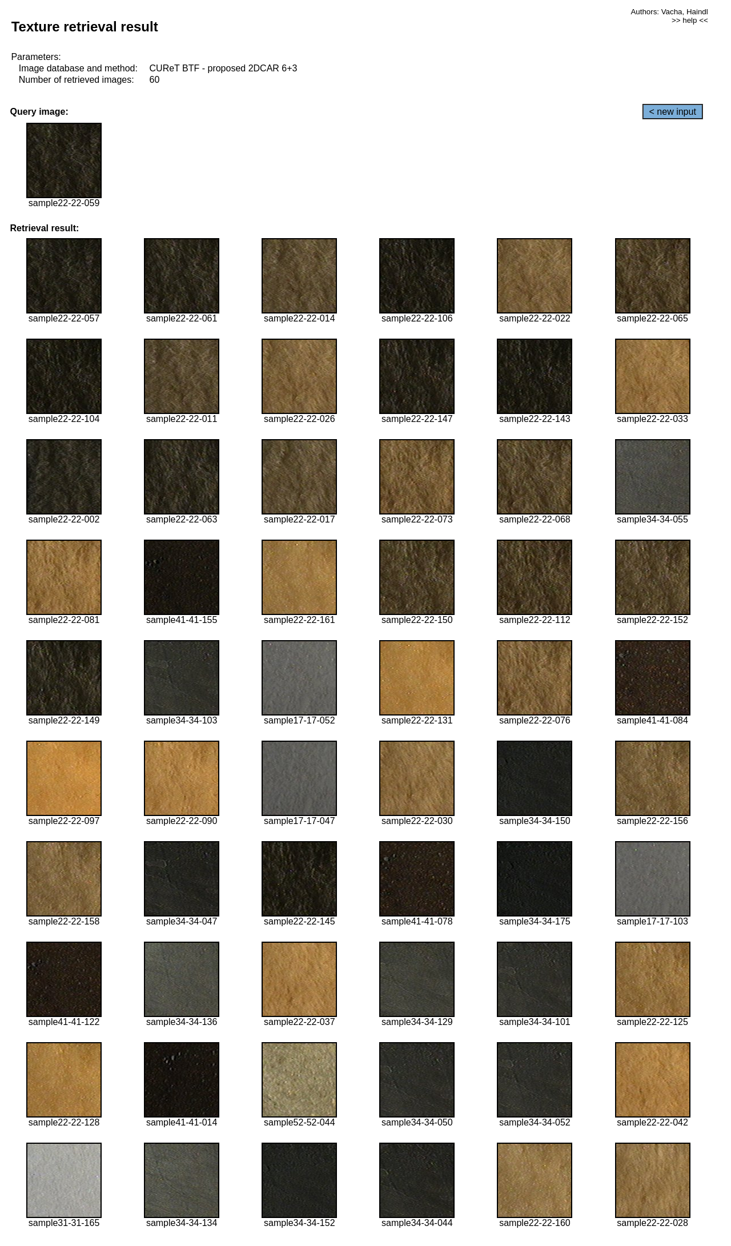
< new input (672, 111)
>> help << (690, 20)
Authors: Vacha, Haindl (669, 11)
